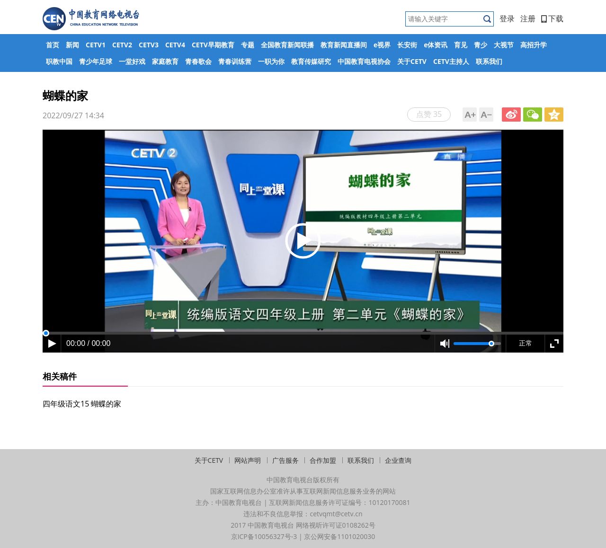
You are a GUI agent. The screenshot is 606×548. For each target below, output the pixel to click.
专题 (247, 44)
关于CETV (412, 61)
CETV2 (122, 44)
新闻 (72, 44)
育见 (460, 44)
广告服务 (285, 460)
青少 (480, 44)
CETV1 (96, 44)
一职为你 (271, 61)
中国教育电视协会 (364, 61)
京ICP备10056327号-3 (264, 536)
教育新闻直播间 (344, 44)
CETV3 (149, 44)
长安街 (407, 44)
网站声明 (247, 460)
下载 (552, 18)
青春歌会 (198, 61)
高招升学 (533, 44)
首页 (52, 44)
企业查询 (398, 460)
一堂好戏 (132, 61)
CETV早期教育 (213, 44)
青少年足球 (95, 61)
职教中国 (59, 61)
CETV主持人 (451, 61)
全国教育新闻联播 (287, 44)
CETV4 (175, 44)
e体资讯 (435, 44)
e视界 (382, 44)
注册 (527, 18)
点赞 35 (429, 114)
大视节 (504, 44)
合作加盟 (323, 460)
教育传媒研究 (311, 61)
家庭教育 (165, 61)
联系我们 (489, 61)
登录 (507, 18)
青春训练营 (234, 61)
